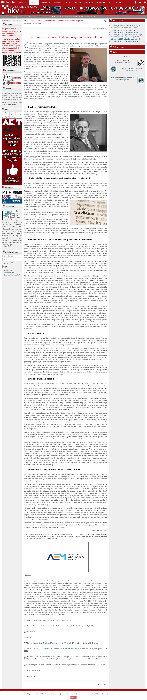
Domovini (88, 2)
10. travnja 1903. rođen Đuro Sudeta (124, 28)
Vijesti (68, 2)
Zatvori (73, 697)
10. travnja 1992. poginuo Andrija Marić (125, 37)
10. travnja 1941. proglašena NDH (123, 30)
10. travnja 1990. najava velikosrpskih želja (126, 34)
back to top (102, 684)
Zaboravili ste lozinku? (12, 275)
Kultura (77, 2)
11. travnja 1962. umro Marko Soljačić (124, 41)
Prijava (5, 266)
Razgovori (45, 2)
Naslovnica (23, 2)
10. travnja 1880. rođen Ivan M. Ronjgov (125, 26)
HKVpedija (100, 2)
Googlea (5, 240)
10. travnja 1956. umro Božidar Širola (124, 32)
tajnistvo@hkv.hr (131, 70)
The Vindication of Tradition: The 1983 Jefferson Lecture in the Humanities (65, 649)
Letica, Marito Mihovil (42, 17)
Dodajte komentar (100, 28)
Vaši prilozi (25, 17)
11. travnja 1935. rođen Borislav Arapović (125, 39)
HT (109, 2)
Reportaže (57, 2)
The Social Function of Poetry (53, 643)
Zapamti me (6, 263)
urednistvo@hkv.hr (123, 80)
